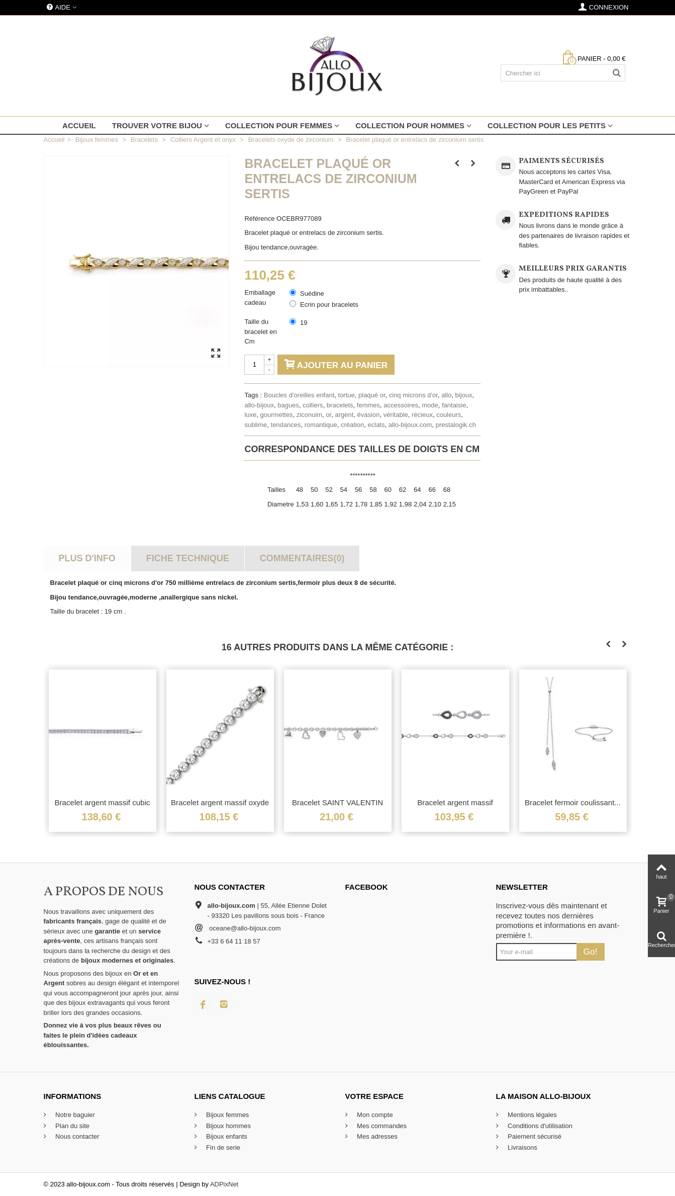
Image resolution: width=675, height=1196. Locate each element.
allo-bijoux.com (410, 425)
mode (430, 405)
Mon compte (374, 1115)
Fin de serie (223, 1147)
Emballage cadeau (259, 297)
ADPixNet (224, 1184)
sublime (255, 425)
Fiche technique (187, 558)
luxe (250, 414)
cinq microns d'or (413, 395)
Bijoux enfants (226, 1136)
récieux (422, 414)
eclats (376, 425)
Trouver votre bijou (157, 125)
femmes (368, 405)
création (352, 425)
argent (344, 414)
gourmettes (276, 414)
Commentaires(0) (302, 558)
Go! (591, 952)
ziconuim (309, 414)
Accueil (79, 125)
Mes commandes (381, 1126)
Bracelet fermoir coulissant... (573, 802)
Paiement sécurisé (534, 1136)
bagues (288, 405)
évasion (368, 414)
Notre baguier (74, 1115)
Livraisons (521, 1147)
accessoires (400, 405)
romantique (321, 425)
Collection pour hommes (409, 125)
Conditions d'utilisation (539, 1126)
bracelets (340, 405)
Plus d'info (86, 558)
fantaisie (454, 405)
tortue (346, 395)
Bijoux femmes (227, 1115)
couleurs (448, 414)
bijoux (463, 395)
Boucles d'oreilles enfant (299, 395)
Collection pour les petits (547, 125)
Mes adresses (376, 1136)
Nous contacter (77, 1136)
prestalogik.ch (456, 425)
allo (446, 395)
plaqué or (371, 395)
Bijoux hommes (228, 1126)
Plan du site (72, 1126)
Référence (259, 218)
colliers (313, 405)
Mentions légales (531, 1115)
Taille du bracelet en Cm (260, 331)
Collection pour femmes (278, 125)
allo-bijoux (259, 405)
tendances (286, 425)
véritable (395, 414)
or (328, 414)
